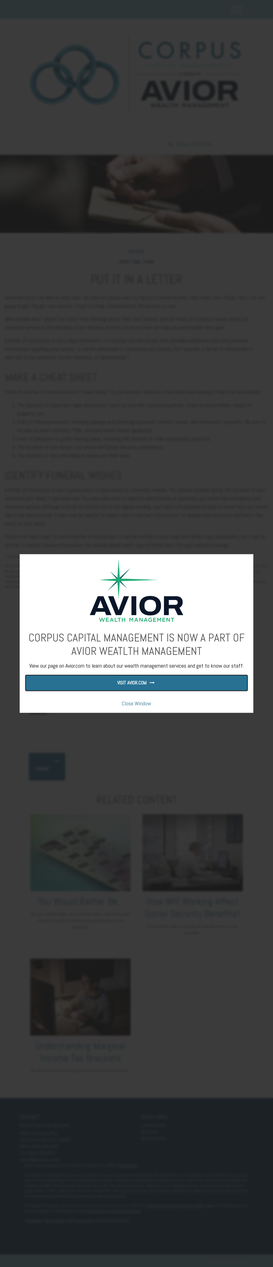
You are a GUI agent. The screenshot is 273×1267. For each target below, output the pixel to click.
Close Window (136, 703)
